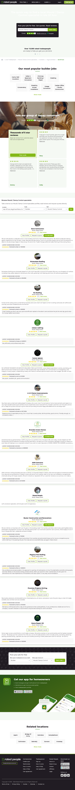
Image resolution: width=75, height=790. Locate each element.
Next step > (60, 660)
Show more (37, 94)
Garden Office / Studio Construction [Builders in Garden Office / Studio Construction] (59, 87)
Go (71, 209)
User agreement (27, 771)
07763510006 (49, 365)
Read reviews (43, 232)
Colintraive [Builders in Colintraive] (21, 741)
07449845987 (49, 235)
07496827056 (49, 436)
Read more (42, 141)
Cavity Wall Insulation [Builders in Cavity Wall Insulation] (15, 78)
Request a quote (37, 235)
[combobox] (13, 209)
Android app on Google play (27, 691)
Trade (25, 206)
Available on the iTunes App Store (18, 691)
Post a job (22, 155)
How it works (27, 766)
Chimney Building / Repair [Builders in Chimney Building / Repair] (40, 78)
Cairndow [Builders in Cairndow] (41, 735)
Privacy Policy (16, 784)
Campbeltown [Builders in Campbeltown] (53, 735)
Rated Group (53, 764)
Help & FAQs (26, 769)
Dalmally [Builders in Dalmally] (34, 741)
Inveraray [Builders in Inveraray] (59, 741)
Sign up (38, 761)
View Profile (25, 235)
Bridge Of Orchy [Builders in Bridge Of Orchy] (28, 735)
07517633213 (49, 525)
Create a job (26, 761)
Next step (52, 29)
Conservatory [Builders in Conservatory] (22, 87)
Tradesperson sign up (9, 763)
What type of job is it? (37, 657)
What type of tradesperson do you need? (20, 657)
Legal (50, 771)
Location (4, 207)
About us (52, 761)
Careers (51, 766)
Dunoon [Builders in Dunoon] (47, 741)
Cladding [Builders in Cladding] (53, 78)
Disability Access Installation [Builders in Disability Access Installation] (34, 87)
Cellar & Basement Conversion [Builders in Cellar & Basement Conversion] (28, 78)
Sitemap (32, 784)
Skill (48, 206)
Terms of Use (5, 784)
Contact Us (41, 784)
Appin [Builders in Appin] (16, 735)
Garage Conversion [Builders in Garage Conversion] (46, 87)
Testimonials (26, 764)
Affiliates (51, 769)
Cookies (25, 784)
